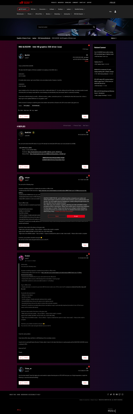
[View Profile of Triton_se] (28, 368)
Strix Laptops (27, 105)
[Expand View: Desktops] (64, 9)
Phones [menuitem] (29, 14)
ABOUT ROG (13, 394)
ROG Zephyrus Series (99, 64)
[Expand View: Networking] (61, 14)
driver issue (26, 110)
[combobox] (66, 27)
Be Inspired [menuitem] (23, 9)
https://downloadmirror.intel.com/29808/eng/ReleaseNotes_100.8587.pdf (47, 154)
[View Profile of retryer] (27, 178)
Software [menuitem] (52, 9)
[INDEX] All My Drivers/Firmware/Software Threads (53, 157)
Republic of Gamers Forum (24, 38)
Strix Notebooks (35, 105)
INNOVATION (61, 2)
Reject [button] (57, 216)
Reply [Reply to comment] (85, 167)
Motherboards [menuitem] (20, 14)
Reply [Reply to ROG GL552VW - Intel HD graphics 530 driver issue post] (85, 116)
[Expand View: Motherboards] (25, 14)
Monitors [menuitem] (48, 14)
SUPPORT (89, 2)
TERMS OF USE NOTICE (84, 400)
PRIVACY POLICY (94, 400)
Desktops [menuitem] (60, 9)
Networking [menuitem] (57, 14)
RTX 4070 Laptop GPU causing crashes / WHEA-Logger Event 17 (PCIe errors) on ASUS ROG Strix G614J (104, 81)
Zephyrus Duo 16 (98, 62)
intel (30, 110)
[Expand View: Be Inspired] (28, 9)
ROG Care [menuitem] (33, 9)
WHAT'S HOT (83, 2)
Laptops (34, 38)
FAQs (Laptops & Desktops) (101, 95)
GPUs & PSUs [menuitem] (39, 14)
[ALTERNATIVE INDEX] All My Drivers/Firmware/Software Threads (53, 159)
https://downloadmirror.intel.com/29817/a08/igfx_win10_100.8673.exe (45, 152)
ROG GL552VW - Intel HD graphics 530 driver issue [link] (64, 38)
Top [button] (20, 410)
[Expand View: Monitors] (52, 14)
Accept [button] (76, 216)
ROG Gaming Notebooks (44, 38)
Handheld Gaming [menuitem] (79, 9)
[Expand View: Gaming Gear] (71, 14)
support (36, 110)
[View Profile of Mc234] (27, 55)
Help (110, 11)
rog (33, 110)
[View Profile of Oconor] (27, 256)
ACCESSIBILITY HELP (34, 394)
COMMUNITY (75, 2)
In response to (31, 260)
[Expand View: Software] (55, 9)
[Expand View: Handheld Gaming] (84, 9)
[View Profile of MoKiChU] (28, 132)
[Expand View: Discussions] (47, 9)
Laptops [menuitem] (69, 9)
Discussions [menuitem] (43, 9)
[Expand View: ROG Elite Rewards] (84, 14)
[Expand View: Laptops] (72, 9)
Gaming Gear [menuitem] (67, 14)
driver (21, 110)
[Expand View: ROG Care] (37, 9)
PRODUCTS (54, 2)
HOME (18, 394)
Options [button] (113, 38)
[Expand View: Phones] (33, 14)
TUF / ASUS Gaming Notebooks (101, 74)
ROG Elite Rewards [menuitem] (78, 14)
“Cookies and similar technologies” (55, 211)
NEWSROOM (24, 394)
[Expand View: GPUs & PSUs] (43, 14)
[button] (21, 116)
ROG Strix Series (98, 56)
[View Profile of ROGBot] (86, 61)
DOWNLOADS (68, 2)
